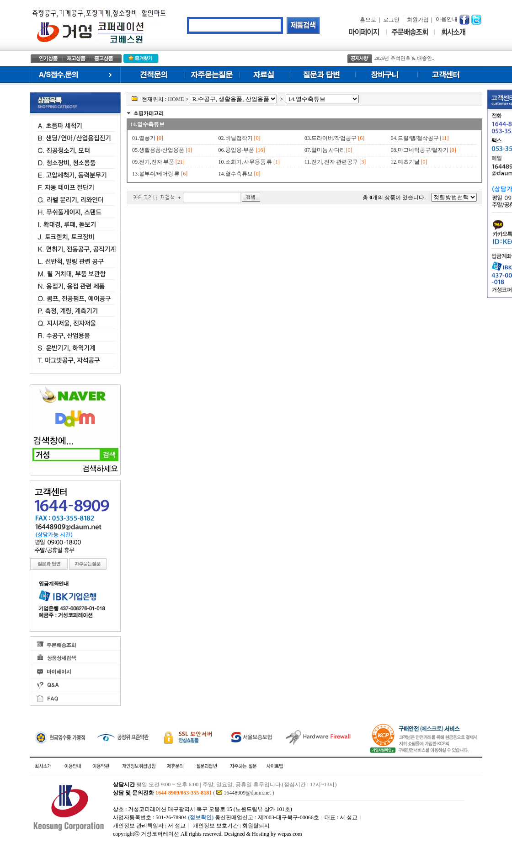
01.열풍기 (143, 138)
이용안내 (447, 19)
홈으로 (368, 19)
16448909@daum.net (247, 793)
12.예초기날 (405, 162)
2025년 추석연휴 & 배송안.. (404, 58)
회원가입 (418, 19)
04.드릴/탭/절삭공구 (415, 138)
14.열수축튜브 (147, 124)
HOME (176, 99)
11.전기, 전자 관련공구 (331, 162)
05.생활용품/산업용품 (158, 150)
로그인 (391, 19)
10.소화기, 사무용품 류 (245, 162)
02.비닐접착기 (236, 138)
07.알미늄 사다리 (325, 150)
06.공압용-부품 (237, 150)
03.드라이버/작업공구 (330, 138)
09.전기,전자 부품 (153, 162)
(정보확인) (200, 817)
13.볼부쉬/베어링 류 (156, 174)
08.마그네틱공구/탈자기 (419, 150)
